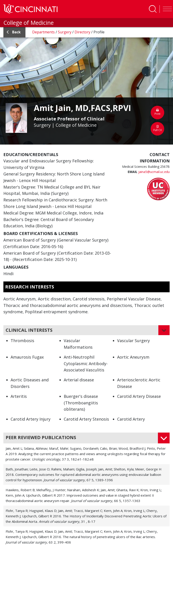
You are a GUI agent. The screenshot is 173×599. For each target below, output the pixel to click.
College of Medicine (28, 22)
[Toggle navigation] (166, 9)
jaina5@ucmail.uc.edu (154, 172)
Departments (44, 32)
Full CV (157, 128)
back (14, 32)
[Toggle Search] (152, 9)
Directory (83, 32)
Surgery (65, 32)
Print (157, 112)
